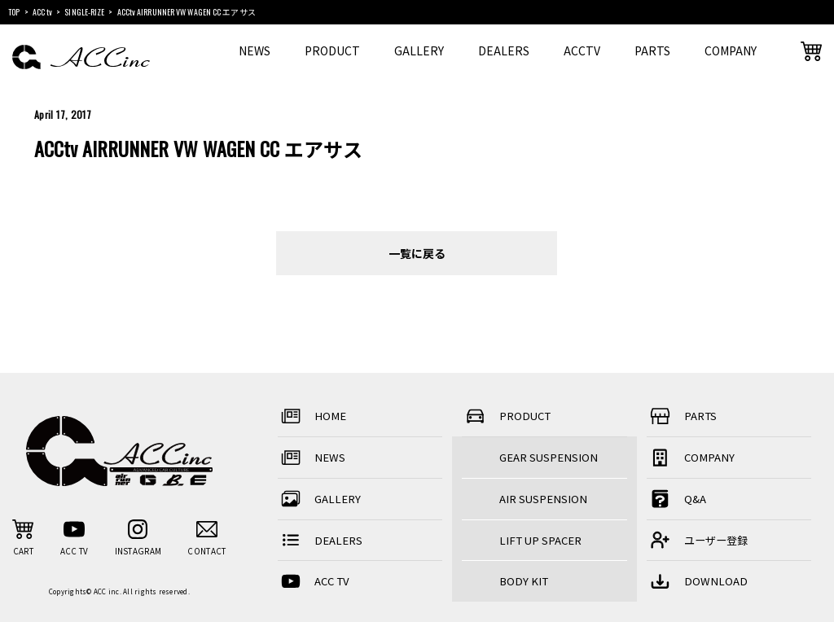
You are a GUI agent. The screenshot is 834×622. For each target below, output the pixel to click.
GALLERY (419, 50)
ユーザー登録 (697, 540)
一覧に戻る (417, 252)
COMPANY (731, 50)
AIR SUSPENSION (543, 498)
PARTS (652, 50)
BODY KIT (523, 581)
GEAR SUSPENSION (548, 457)
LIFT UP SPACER (540, 540)
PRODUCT (332, 50)
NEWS (254, 50)
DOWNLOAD (697, 581)
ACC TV (314, 581)
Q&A (676, 498)
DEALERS (503, 50)
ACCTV (582, 50)
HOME (312, 416)
